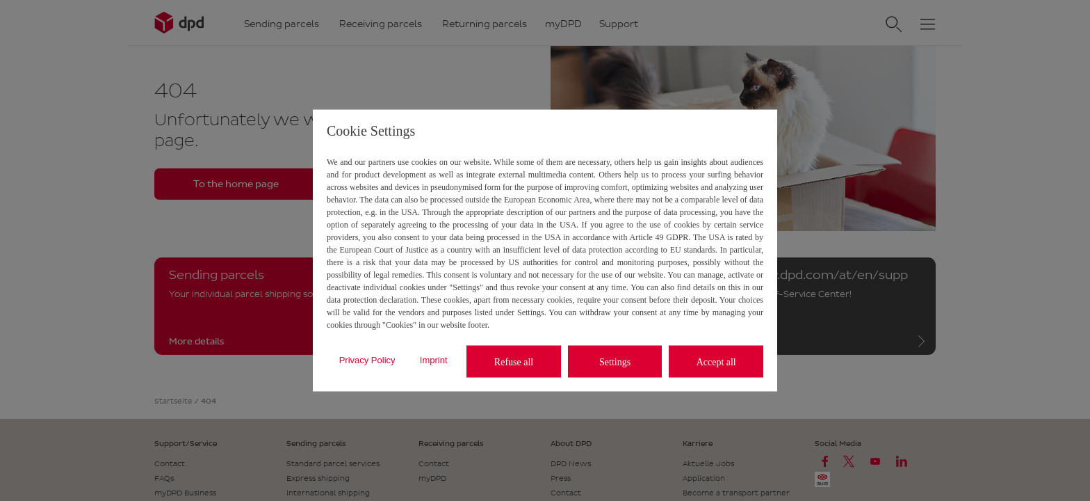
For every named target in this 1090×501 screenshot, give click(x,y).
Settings (615, 361)
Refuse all (513, 361)
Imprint (434, 359)
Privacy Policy (367, 359)
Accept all (716, 361)
